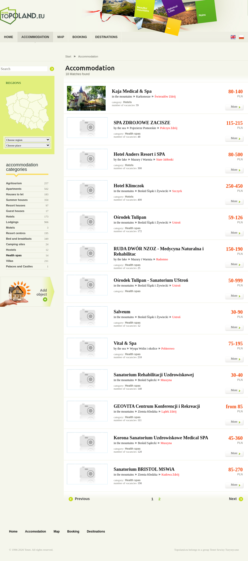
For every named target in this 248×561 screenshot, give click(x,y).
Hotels (10, 216)
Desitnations (96, 531)
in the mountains (122, 96)
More (234, 106)
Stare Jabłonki (164, 159)
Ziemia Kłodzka (148, 411)
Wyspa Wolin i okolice (143, 348)
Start (68, 56)
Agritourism (14, 183)
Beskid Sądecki (147, 380)
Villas (9, 260)
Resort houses (15, 205)
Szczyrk (177, 191)
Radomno (162, 259)
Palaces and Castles (19, 266)
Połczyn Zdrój (168, 128)
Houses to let (14, 194)
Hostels (11, 249)
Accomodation (35, 531)
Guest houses (15, 210)
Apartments (13, 188)
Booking (73, 531)
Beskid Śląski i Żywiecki (153, 191)
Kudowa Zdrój (170, 474)
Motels (10, 227)
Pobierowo (167, 348)
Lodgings (12, 222)
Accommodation (88, 56)
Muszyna (166, 380)
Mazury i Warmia (141, 159)
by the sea (120, 128)
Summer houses (17, 199)
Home (13, 531)
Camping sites (15, 244)
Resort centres (15, 233)
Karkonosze (143, 96)
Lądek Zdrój (169, 411)
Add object (42, 292)
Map (57, 531)
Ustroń (176, 222)
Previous (82, 499)
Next (233, 499)
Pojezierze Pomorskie (143, 128)
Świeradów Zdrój (165, 96)
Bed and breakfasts (19, 238)
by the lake (120, 159)
